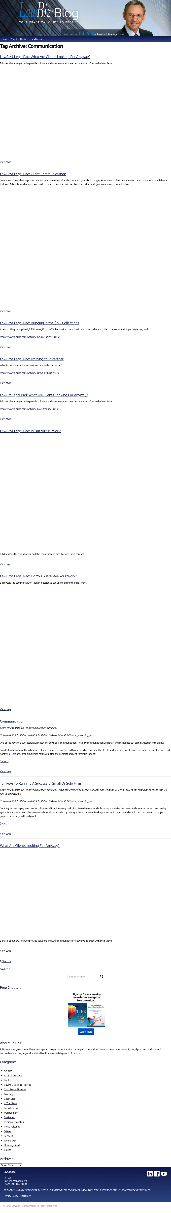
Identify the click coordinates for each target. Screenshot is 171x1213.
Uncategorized (12, 1145)
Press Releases (12, 1126)
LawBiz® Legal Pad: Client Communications (33, 174)
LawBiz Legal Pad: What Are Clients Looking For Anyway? (44, 395)
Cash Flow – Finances (15, 1089)
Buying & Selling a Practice (18, 1084)
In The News (10, 1103)
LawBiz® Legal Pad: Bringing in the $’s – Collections (39, 323)
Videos (7, 1149)
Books (7, 1080)
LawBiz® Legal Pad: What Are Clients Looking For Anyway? (45, 56)
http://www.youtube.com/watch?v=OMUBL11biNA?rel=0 (29, 372)
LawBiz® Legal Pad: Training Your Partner (32, 359)
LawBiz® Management (15, 1180)
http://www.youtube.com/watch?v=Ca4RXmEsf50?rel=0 (29, 408)
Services (8, 1135)
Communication (12, 721)
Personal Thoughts (14, 1121)
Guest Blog (9, 1098)
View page (5, 161)
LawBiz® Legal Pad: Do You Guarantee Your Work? (38, 576)
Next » (7, 961)
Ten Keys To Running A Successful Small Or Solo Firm (40, 783)
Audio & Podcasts (13, 1075)
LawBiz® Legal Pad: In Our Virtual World (30, 431)
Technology (10, 1140)
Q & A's (7, 1131)
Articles (8, 1070)
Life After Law (11, 1107)
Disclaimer (25, 1195)
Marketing (9, 1117)
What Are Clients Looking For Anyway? (30, 845)
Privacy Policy (10, 1195)
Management (11, 1112)
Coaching (8, 1093)
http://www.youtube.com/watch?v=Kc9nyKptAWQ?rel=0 (30, 336)
